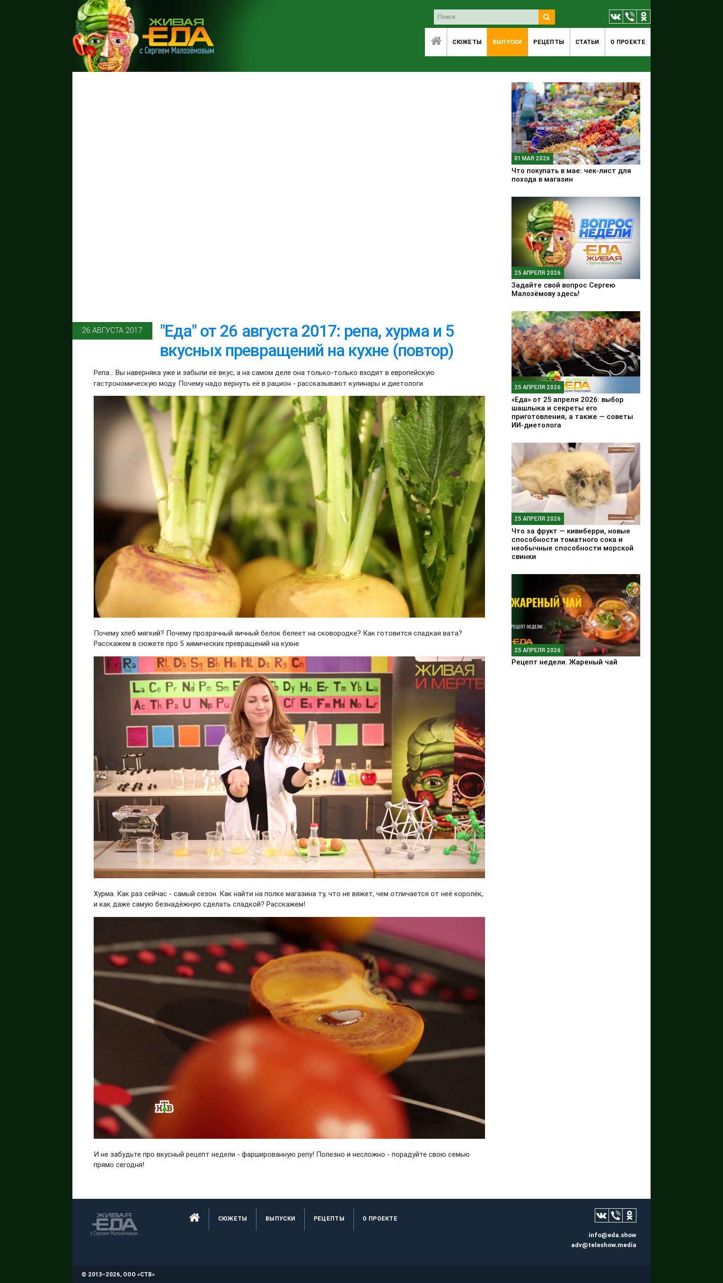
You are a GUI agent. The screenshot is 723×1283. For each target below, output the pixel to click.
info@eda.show (612, 1235)
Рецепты (548, 41)
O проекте (627, 41)
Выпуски (507, 41)
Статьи (587, 41)
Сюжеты (467, 41)
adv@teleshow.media (603, 1245)
